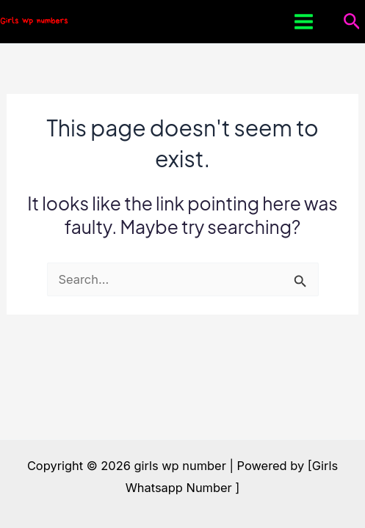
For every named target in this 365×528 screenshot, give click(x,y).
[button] (352, 22)
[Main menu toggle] (304, 22)
